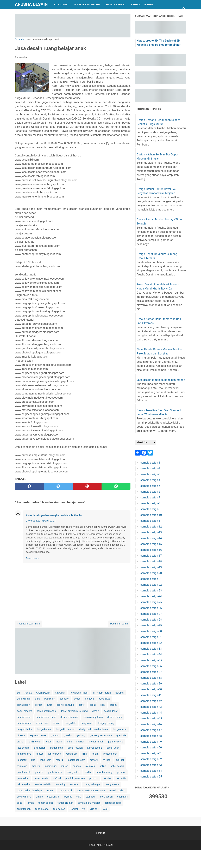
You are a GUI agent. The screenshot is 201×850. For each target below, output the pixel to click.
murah (64, 766)
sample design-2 (150, 468)
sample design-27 (151, 613)
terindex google (113, 802)
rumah (50, 790)
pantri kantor (55, 772)
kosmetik (22, 760)
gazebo (68, 735)
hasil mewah (34, 741)
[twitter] (58, 486)
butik (49, 704)
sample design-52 (151, 759)
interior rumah (96, 741)
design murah (120, 729)
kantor (39, 753)
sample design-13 (151, 532)
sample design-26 (151, 608)
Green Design (43, 692)
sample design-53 (151, 765)
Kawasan (60, 692)
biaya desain (23, 704)
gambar (55, 735)
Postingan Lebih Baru (28, 623)
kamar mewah (75, 747)
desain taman (24, 723)
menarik (94, 760)
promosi (93, 778)
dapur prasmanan (46, 711)
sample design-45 (151, 718)
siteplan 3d (53, 796)
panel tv (39, 772)
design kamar (44, 729)
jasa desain (23, 747)
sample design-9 (150, 509)
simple (39, 796)
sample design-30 (151, 631)
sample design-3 (150, 474)
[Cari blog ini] (184, 9)
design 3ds (70, 723)
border (38, 704)
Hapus (36, 558)
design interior (24, 729)
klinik (84, 753)
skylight (68, 796)
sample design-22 (151, 584)
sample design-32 (151, 642)
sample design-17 (151, 555)
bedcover (64, 698)
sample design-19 (151, 567)
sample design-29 (151, 625)
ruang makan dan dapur (30, 790)
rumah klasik (65, 790)
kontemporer (110, 753)
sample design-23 (151, 590)
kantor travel (54, 753)
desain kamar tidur (46, 717)
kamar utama (24, 753)
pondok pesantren (75, 778)
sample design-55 (151, 776)
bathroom (49, 698)
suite (19, 802)
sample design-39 (151, 683)
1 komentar (21, 57)
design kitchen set (65, 729)
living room (45, 760)
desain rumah (114, 717)
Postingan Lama (119, 623)
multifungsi (50, 766)
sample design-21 (151, 579)
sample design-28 (151, 619)
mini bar (120, 760)
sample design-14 (151, 538)
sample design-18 (151, 561)
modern (36, 766)
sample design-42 (151, 701)
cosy (102, 704)
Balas (29, 558)
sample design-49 (151, 741)
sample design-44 (151, 712)
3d (18, 692)
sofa (78, 796)
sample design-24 (151, 596)
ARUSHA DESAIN (31, 4)
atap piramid (23, 698)
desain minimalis (69, 717)
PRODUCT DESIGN (142, 4)
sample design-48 (151, 735)
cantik (82, 704)
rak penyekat (24, 784)
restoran (74, 784)
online (102, 766)
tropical (74, 809)
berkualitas (104, 698)
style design (106, 796)
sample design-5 (150, 485)
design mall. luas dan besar (93, 729)
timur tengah (24, 809)
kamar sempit (94, 747)
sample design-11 (151, 520)
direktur (21, 735)
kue (33, 760)
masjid (59, 760)
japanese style (115, 741)
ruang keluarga (92, 784)
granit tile (121, 735)
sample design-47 (151, 730)
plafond (57, 778)
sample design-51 (151, 753)
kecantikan (71, 753)
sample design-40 (151, 689)
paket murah (23, 772)
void (105, 809)
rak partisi (121, 778)
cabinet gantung (65, 704)
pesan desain (41, 778)
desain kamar (24, 717)
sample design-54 (151, 770)
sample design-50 (151, 747)
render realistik (43, 784)
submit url (122, 796)
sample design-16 (151, 549)
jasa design (40, 747)
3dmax (28, 692)
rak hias (107, 778)
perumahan (23, 778)
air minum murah (102, 692)
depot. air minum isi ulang (74, 711)
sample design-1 (150, 462)
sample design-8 (150, 503)
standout (91, 796)
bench (77, 698)
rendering (60, 784)
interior (80, 741)
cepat (93, 704)
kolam (95, 753)
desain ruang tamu (93, 717)
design (56, 723)
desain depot (111, 711)
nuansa (77, 766)
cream (113, 704)
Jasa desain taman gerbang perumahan (161, 379)
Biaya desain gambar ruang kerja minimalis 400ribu (54, 515)
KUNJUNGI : (61, 4)
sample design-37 (151, 672)
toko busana (42, 809)
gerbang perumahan (101, 735)
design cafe (87, 723)
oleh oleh (90, 766)
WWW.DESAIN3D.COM (87, 4)
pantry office (73, 772)
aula (37, 698)
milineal (107, 760)
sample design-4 (150, 480)
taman (30, 802)
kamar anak (56, 747)
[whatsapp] (116, 486)
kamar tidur (112, 747)
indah (59, 741)
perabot (121, 772)
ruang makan (112, 784)
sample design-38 (151, 677)
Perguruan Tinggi (79, 692)
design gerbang (106, 723)
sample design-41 (151, 695)
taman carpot (45, 802)
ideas (48, 741)
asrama (119, 692)
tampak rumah (65, 802)
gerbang (81, 735)
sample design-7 (150, 497)
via (83, 809)
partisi (88, 772)
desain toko (42, 723)
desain (95, 711)
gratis (20, 741)
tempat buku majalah (89, 802)
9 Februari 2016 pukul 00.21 (41, 520)
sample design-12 (151, 526)
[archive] (145, 442)
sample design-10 (151, 515)
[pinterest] (87, 486)
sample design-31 (151, 637)
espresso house (38, 735)
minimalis (22, 766)
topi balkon (59, 809)
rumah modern (117, 790)
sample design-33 (151, 648)
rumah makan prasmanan (91, 790)
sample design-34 (151, 654)
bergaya (89, 698)
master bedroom (76, 760)
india (69, 741)
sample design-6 (150, 491)
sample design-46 (151, 724)
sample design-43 (151, 706)
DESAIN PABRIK (115, 4)
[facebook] (29, 486)
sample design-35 (151, 660)
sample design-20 (151, 573)
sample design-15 (151, 544)
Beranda (100, 833)
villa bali (94, 809)
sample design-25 (151, 602)
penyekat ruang (104, 772)
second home (24, 796)
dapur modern (24, 711)
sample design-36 (151, 666)
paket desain (117, 766)
